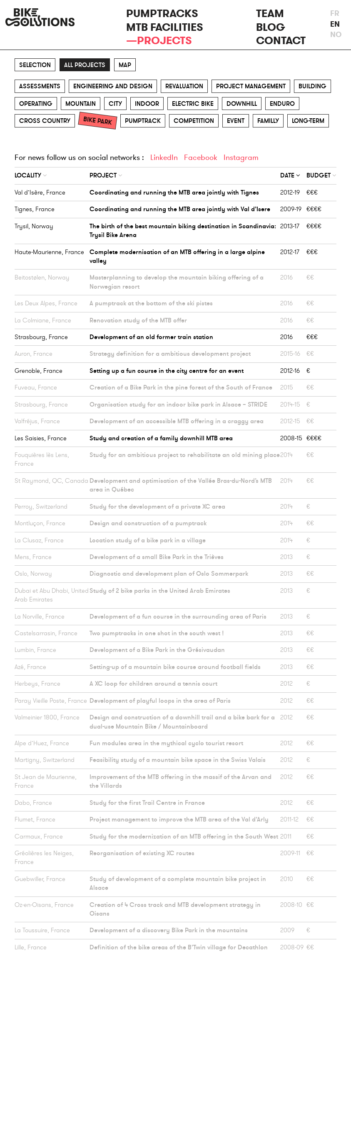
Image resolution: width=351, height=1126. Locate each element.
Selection (35, 65)
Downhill (242, 104)
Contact (281, 40)
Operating (35, 104)
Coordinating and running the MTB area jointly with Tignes (174, 192)
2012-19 (290, 192)
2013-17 (289, 226)
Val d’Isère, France (40, 192)
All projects (84, 65)
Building (312, 86)
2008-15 (291, 438)
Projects (164, 40)
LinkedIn (164, 157)
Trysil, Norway (34, 226)
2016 (286, 337)
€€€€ (313, 209)
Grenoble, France (38, 371)
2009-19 (290, 209)
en (333, 24)
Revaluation (184, 86)
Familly (268, 121)
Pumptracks (162, 13)
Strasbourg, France (41, 337)
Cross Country (44, 121)
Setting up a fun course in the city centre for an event (167, 371)
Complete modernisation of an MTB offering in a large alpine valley (177, 256)
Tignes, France (35, 209)
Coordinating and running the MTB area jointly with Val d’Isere (180, 209)
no (333, 35)
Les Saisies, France (41, 438)
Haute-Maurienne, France (49, 252)
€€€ (312, 192)
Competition (194, 121)
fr (333, 13)
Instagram (241, 157)
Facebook (200, 157)
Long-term (308, 121)
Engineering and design (112, 86)
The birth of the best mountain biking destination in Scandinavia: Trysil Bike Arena (183, 230)
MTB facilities (164, 27)
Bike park (97, 121)
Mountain (80, 104)
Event (235, 121)
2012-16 (290, 371)
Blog (270, 27)
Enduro (282, 104)
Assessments (39, 86)
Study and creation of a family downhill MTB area (161, 438)
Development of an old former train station (151, 337)
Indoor (147, 104)
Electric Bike (193, 104)
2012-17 (289, 252)
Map (125, 65)
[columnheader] (52, 175)
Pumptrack (143, 121)
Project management (251, 86)
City (115, 104)
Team (270, 13)
